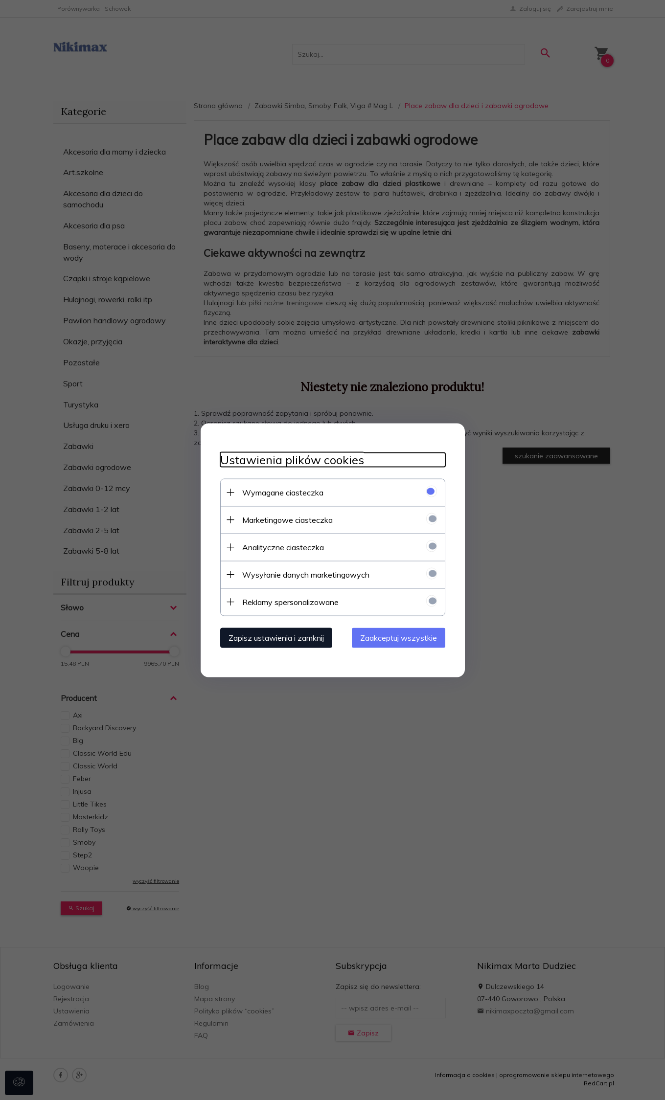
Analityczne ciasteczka (283, 547)
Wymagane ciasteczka (282, 492)
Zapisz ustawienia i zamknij (276, 637)
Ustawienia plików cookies (292, 459)
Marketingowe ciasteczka (287, 519)
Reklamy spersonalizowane (290, 601)
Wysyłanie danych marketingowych (305, 574)
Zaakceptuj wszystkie (398, 637)
